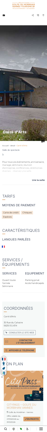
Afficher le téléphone (19, 350)
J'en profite (32, 419)
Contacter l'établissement (20, 341)
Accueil (5, 145)
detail (12, 145)
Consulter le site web (19, 332)
